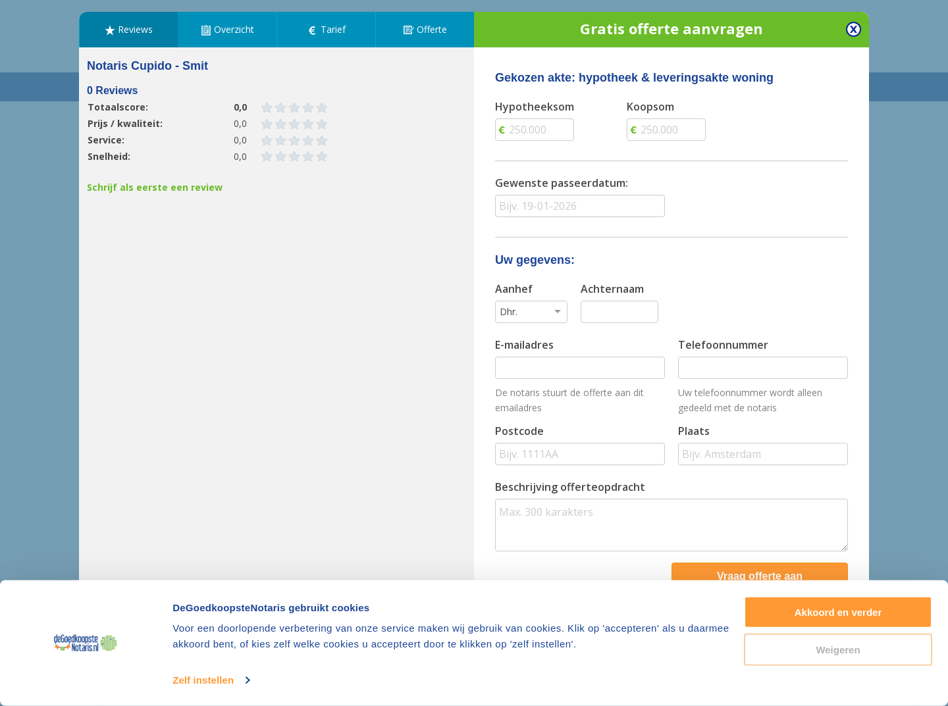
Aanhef (514, 289)
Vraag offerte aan (760, 576)
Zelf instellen (203, 680)
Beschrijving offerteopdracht (570, 487)
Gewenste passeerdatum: (561, 183)
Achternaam (612, 289)
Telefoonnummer (723, 345)
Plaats (694, 431)
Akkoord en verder (838, 612)
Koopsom (650, 106)
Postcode (519, 431)
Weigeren (838, 649)
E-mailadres (524, 345)
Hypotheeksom (534, 106)
